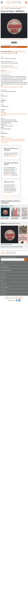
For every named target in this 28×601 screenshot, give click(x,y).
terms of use (8, 175)
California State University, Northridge (9, 7)
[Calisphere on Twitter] (17, 300)
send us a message (8, 192)
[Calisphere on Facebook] (19, 300)
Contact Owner (14, 47)
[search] (26, 2)
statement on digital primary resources (11, 155)
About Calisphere (4, 267)
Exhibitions (3, 277)
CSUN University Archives (6, 72)
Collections (3, 274)
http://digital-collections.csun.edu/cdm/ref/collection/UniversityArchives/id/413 (14, 114)
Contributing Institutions (6, 270)
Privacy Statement (5, 287)
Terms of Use (4, 284)
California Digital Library (17, 298)
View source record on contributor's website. (13, 52)
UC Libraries (20, 297)
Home (2, 263)
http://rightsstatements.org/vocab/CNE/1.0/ (10, 87)
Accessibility (3, 290)
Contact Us (3, 294)
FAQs (2, 280)
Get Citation (14, 42)
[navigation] (2, 2)
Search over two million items (9, 257)
